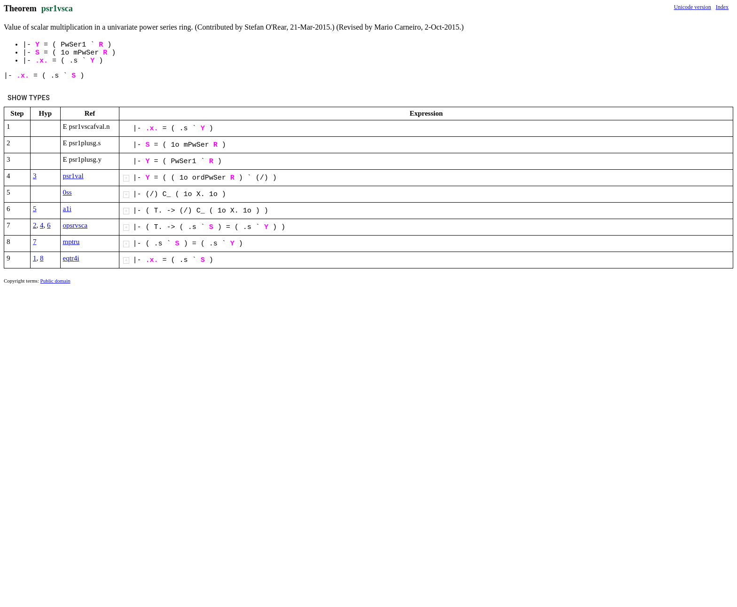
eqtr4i (71, 258)
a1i (67, 209)
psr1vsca (57, 8)
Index (722, 7)
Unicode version (692, 7)
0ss (67, 192)
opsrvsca (75, 225)
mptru (71, 241)
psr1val (73, 176)
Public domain (55, 281)
